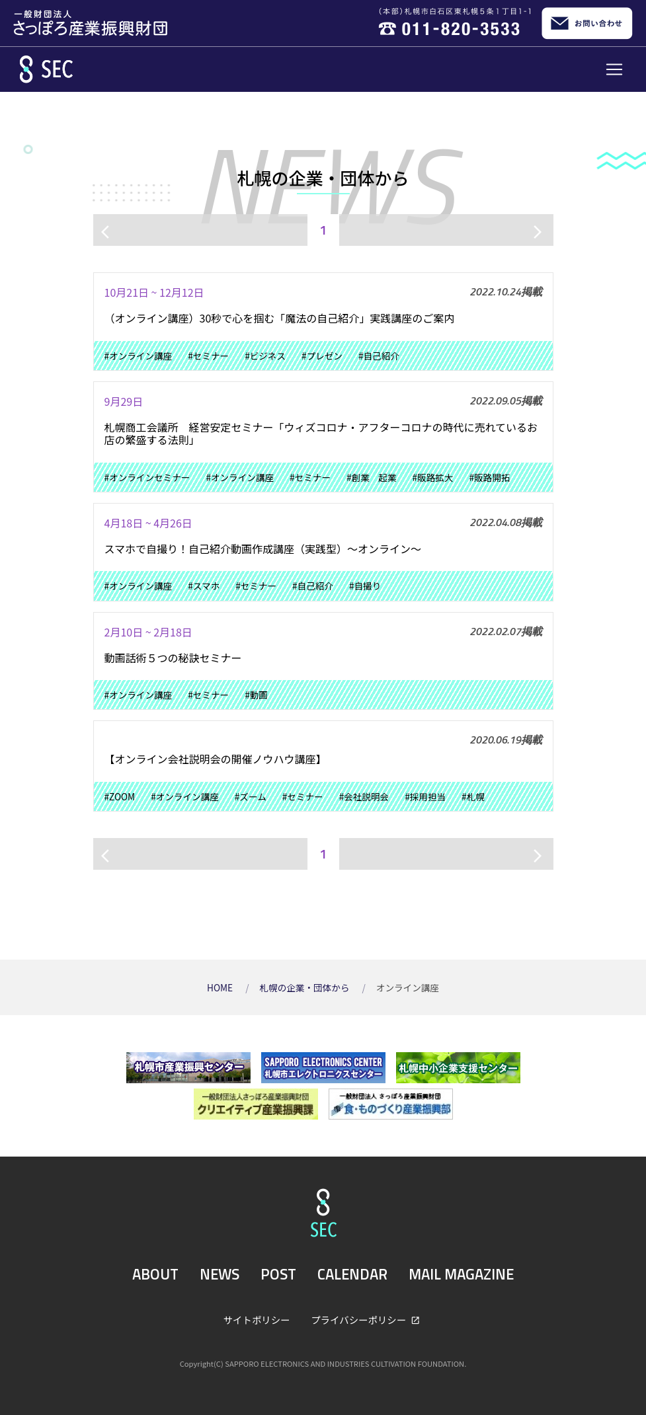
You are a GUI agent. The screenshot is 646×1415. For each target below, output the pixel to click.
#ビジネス (265, 355)
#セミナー (208, 355)
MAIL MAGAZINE (461, 1274)
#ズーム (250, 796)
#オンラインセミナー (147, 477)
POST (278, 1274)
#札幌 (473, 796)
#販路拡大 (433, 477)
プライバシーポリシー (359, 1319)
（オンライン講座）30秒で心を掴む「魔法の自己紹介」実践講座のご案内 (279, 318)
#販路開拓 (489, 477)
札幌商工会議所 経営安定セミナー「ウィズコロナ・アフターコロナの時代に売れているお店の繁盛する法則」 (321, 433)
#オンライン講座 (138, 355)
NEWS (219, 1274)
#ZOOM (120, 796)
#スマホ (204, 585)
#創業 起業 (371, 477)
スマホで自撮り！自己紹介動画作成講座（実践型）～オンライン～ (263, 548)
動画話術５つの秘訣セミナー (173, 658)
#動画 (256, 694)
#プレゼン (322, 355)
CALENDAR (352, 1274)
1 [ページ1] (323, 229)
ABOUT (155, 1274)
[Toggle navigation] (614, 69)
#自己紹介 (378, 355)
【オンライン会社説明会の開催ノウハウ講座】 (215, 759)
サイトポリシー (256, 1319)
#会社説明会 (364, 796)
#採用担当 (425, 796)
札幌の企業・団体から (305, 987)
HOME (221, 987)
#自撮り (365, 585)
